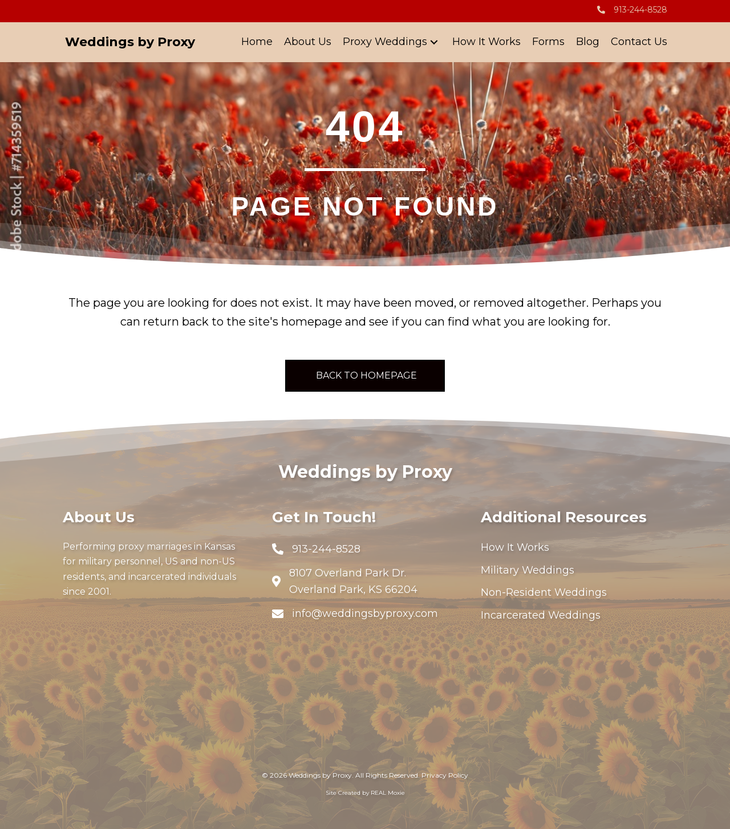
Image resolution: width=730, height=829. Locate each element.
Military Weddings (527, 570)
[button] (434, 42)
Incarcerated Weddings (541, 615)
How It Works (515, 547)
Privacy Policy (444, 775)
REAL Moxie (388, 793)
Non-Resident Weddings (544, 592)
